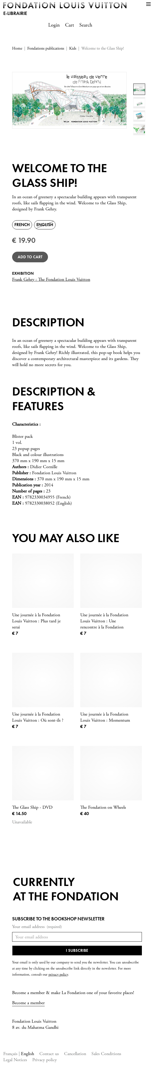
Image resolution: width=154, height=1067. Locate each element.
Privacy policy (44, 1060)
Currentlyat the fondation (66, 889)
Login (54, 25)
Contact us (49, 1054)
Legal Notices (15, 1060)
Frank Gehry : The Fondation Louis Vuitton (51, 279)
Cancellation (75, 1054)
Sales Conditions (106, 1054)
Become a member (28, 1003)
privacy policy (58, 974)
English (27, 1054)
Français (11, 1054)
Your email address (37, 927)
